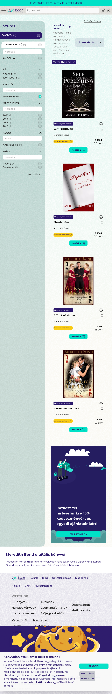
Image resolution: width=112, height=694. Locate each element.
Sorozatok (40, 620)
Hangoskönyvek (24, 607)
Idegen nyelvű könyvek (63, 124)
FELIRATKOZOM (78, 534)
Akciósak (47, 602)
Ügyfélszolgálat (61, 578)
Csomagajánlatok (54, 607)
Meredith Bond (61, 135)
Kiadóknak (81, 578)
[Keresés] (29, 10)
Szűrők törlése (32, 174)
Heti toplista (81, 610)
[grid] (22, 59)
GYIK (27, 585)
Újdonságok (81, 604)
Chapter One (62, 222)
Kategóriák (20, 620)
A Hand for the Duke (66, 408)
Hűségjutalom (43, 585)
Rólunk (33, 578)
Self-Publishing (63, 129)
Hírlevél (16, 585)
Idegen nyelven (23, 613)
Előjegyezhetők (52, 613)
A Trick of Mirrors (64, 315)
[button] (63, 141)
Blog (45, 578)
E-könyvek (19, 602)
